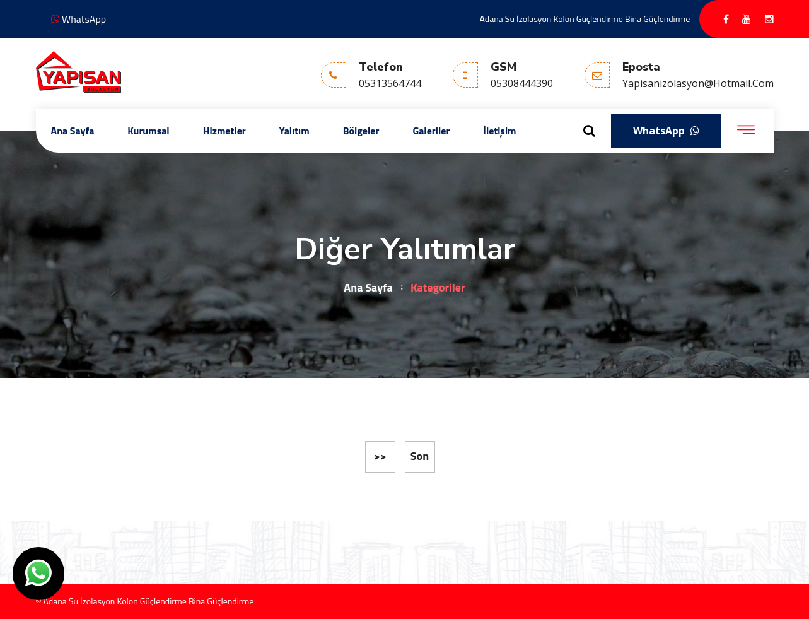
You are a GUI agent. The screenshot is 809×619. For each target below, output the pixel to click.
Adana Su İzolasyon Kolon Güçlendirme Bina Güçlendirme (585, 18)
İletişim (499, 130)
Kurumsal (148, 130)
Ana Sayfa (73, 130)
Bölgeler (361, 130)
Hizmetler (224, 130)
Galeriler (431, 130)
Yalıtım (294, 130)
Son (419, 455)
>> (379, 455)
